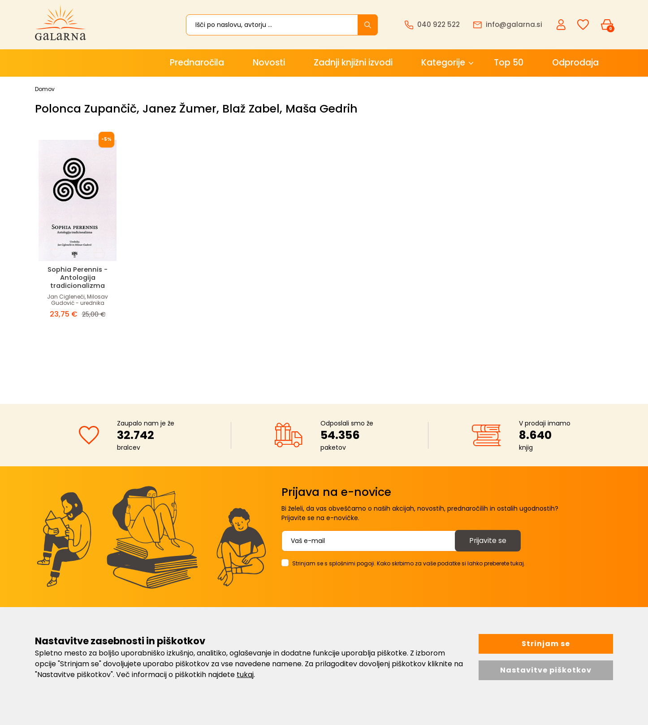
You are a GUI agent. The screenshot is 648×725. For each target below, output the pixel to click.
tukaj (245, 674)
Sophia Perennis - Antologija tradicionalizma (77, 277)
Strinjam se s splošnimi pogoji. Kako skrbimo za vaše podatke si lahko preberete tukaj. (408, 563)
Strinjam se (546, 643)
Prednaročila (197, 62)
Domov (45, 89)
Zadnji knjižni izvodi (353, 62)
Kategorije (443, 62)
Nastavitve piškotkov (546, 670)
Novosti (269, 62)
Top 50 (508, 62)
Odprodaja (575, 62)
